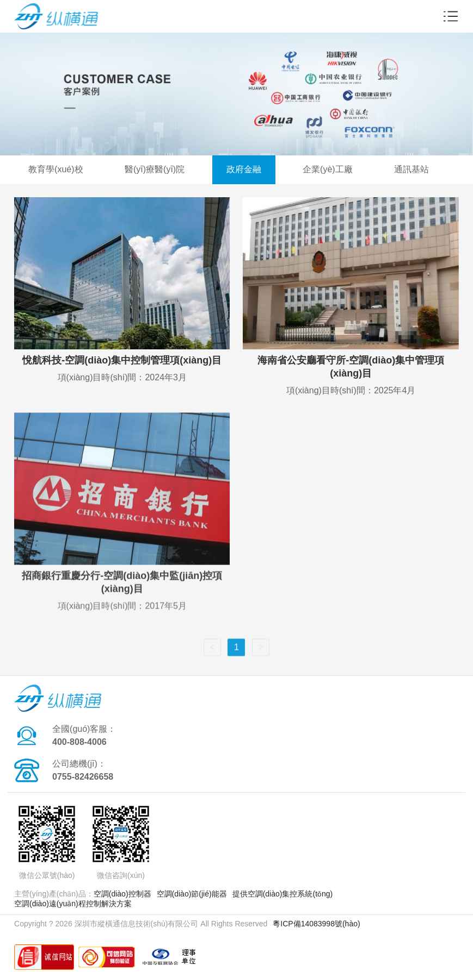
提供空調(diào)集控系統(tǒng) (282, 893)
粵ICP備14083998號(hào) (316, 923)
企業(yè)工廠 (328, 169)
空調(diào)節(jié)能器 (192, 893)
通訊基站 (411, 169)
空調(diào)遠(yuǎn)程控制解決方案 (73, 903)
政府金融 (243, 169)
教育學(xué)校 (55, 169)
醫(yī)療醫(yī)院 (155, 169)
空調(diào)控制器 (122, 893)
